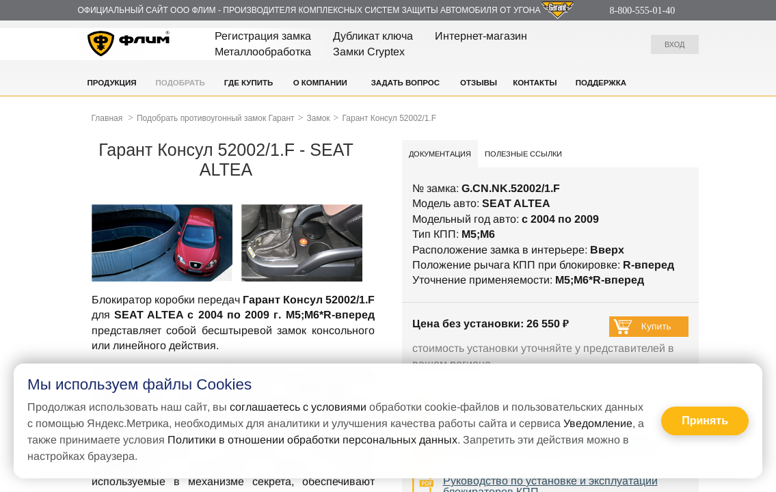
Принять (705, 420)
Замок (318, 118)
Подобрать (180, 83)
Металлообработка (263, 51)
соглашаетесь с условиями (298, 407)
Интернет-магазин (481, 36)
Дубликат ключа (373, 36)
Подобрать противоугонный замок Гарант (216, 118)
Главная (107, 118)
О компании (320, 83)
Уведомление (597, 423)
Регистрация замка (263, 36)
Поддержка (601, 83)
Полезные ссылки (523, 154)
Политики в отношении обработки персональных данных (312, 440)
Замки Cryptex (369, 51)
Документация (440, 154)
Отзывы (478, 83)
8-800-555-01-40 (642, 10)
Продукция (112, 83)
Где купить (248, 83)
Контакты (535, 83)
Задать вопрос (405, 83)
